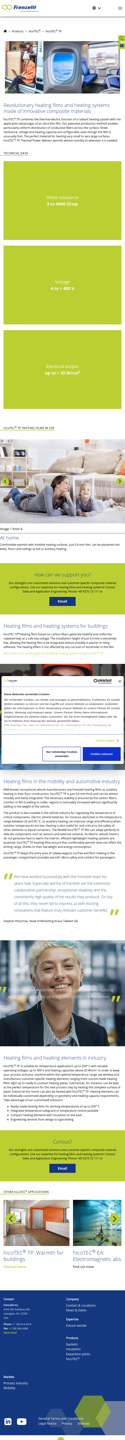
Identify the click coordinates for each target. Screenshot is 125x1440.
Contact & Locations (81, 1305)
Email (62, 601)
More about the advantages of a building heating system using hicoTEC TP (53, 653)
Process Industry (16, 1383)
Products (17, 31)
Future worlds (76, 1325)
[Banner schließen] (119, 681)
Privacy (67, 1423)
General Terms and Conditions (60, 1418)
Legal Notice (47, 1423)
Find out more (15, 1267)
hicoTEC (34, 31)
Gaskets (72, 1344)
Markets (9, 1377)
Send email (10, 1332)
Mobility (9, 1388)
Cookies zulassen (102, 753)
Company (72, 1299)
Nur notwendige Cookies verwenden (61, 754)
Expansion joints (78, 1354)
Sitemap (83, 1423)
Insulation (73, 1349)
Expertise (72, 1319)
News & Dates (76, 1310)
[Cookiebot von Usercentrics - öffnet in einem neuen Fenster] (99, 681)
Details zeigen (105, 740)
